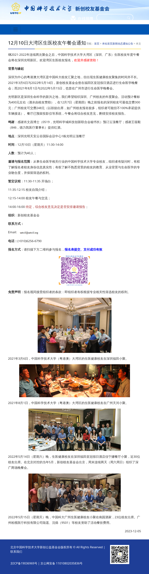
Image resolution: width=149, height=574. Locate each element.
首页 (96, 43)
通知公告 (128, 43)
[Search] (112, 18)
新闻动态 (117, 43)
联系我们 (16, 552)
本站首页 (107, 43)
